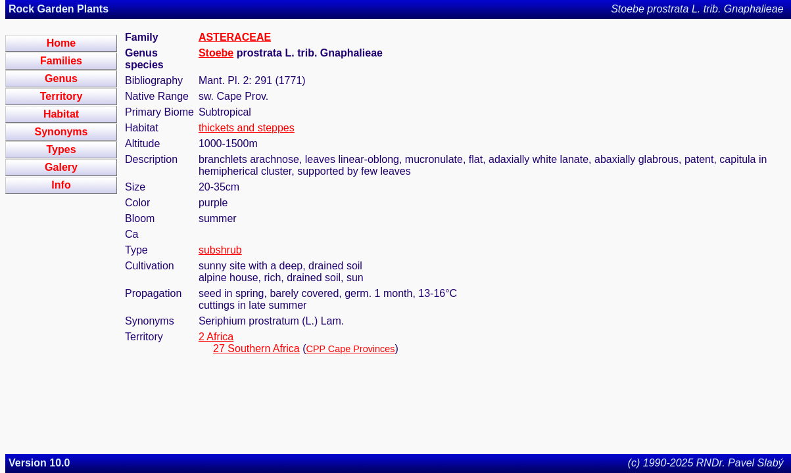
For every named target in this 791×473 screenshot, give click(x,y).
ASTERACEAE (235, 37)
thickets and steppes (247, 127)
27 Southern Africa (256, 348)
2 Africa (216, 336)
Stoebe (216, 52)
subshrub (220, 250)
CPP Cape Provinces (350, 349)
